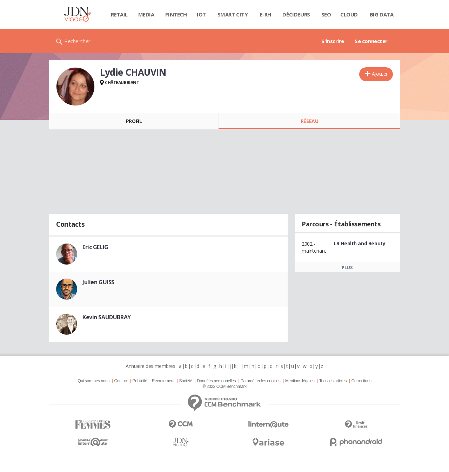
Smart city (232, 14)
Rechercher (77, 41)
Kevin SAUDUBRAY (106, 317)
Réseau (309, 121)
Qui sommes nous (93, 380)
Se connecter (371, 41)
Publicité (140, 380)
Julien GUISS (98, 282)
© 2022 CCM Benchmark (224, 386)
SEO (326, 14)
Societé (185, 380)
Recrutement (163, 380)
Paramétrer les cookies (260, 380)
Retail (119, 14)
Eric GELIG (95, 247)
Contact (121, 380)
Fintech (176, 14)
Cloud (349, 14)
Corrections (361, 380)
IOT (201, 14)
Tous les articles (333, 380)
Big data (382, 14)
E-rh (265, 14)
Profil (134, 121)
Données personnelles (216, 380)
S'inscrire (332, 41)
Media (146, 14)
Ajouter (380, 73)
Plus (347, 267)
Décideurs (296, 14)
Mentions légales (299, 380)
